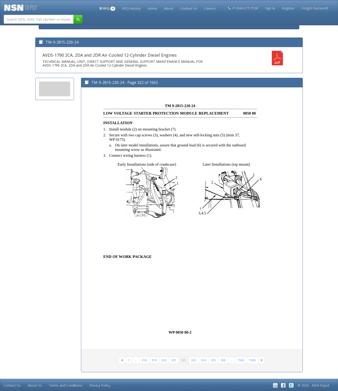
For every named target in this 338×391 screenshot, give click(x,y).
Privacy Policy (99, 385)
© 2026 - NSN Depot (314, 385)
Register (288, 8)
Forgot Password (315, 8)
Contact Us (188, 8)
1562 (241, 360)
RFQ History (131, 8)
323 (193, 360)
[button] (107, 8)
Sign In (270, 8)
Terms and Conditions (65, 385)
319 (154, 360)
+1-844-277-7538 (243, 8)
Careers (210, 8)
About (168, 8)
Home (152, 8)
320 (163, 360)
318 (144, 360)
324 (203, 360)
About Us (35, 385)
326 (223, 360)
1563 (252, 360)
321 (173, 360)
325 (213, 360)
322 (183, 360)
